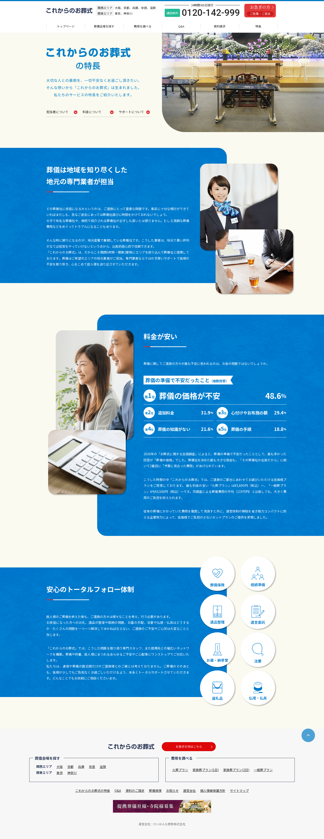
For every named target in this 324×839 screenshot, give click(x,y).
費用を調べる (142, 26)
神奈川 (72, 772)
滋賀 (103, 766)
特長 (258, 26)
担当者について (59, 112)
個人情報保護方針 (212, 790)
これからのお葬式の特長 (92, 790)
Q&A (181, 26)
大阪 (59, 766)
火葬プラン (180, 770)
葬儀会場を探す (104, 26)
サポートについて (131, 112)
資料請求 (219, 26)
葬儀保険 (155, 790)
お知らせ (172, 790)
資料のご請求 (135, 790)
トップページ (65, 26)
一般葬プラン (263, 770)
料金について (92, 112)
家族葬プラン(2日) (236, 770)
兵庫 (81, 766)
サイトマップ (239, 790)
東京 (59, 772)
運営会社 (189, 790)
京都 (70, 766)
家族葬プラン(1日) (206, 770)
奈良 (92, 766)
